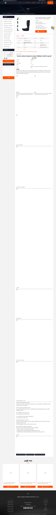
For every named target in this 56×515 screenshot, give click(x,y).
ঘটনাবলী (38, 2)
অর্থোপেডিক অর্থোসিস (10, 13)
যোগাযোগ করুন (34, 2)
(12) (6, 46)
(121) (8, 31)
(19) (7, 23)
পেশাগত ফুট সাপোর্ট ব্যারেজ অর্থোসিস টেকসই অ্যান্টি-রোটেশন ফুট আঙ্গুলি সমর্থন (44, 483)
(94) (8, 25)
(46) (7, 21)
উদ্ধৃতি (50, 2)
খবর (45, 506)
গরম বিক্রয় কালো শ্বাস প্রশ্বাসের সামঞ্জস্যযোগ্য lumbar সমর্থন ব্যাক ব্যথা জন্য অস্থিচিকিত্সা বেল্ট (28, 483)
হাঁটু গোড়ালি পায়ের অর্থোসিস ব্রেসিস (39, 454)
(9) (7, 27)
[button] (18, 30)
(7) (8, 42)
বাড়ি (20, 2)
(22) (8, 29)
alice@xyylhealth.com (42, 0)
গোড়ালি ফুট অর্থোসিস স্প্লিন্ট (30, 454)
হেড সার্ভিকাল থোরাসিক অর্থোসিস (21, 454)
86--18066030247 (50, 0)
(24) (8, 19)
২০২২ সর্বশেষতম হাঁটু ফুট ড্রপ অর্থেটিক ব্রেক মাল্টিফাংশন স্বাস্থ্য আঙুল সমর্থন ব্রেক (9, 483)
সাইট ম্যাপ (45, 508)
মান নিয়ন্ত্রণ (45, 504)
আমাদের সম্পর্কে (28, 2)
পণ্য (23, 2)
